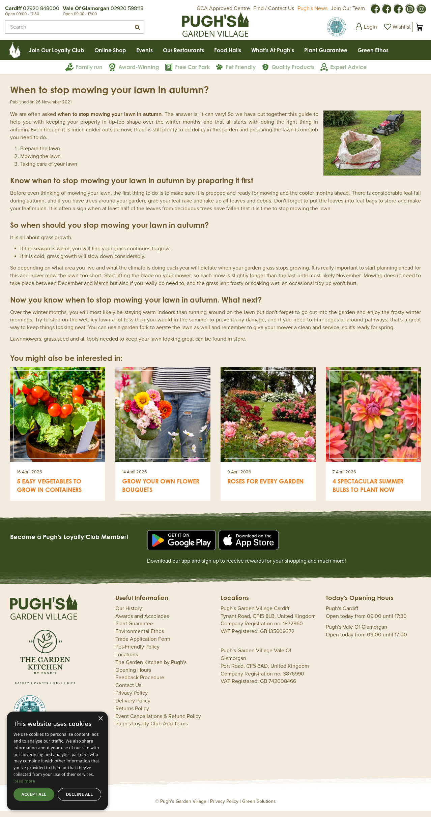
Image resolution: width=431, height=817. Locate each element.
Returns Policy (132, 714)
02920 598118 (127, 8)
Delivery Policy (132, 706)
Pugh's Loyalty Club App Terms (151, 729)
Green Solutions (259, 807)
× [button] (100, 718)
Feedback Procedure (139, 683)
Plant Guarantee (134, 629)
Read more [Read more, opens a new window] (24, 781)
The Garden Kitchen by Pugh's (150, 668)
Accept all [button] (34, 794)
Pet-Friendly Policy (137, 653)
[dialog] (57, 761)
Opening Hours (133, 676)
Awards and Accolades (142, 622)
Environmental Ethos (139, 637)
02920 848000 (41, 8)
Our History (128, 614)
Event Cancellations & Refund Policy (158, 722)
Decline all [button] (79, 794)
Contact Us (128, 691)
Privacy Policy (131, 699)
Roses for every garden (265, 487)
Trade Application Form (142, 645)
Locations (126, 660)
